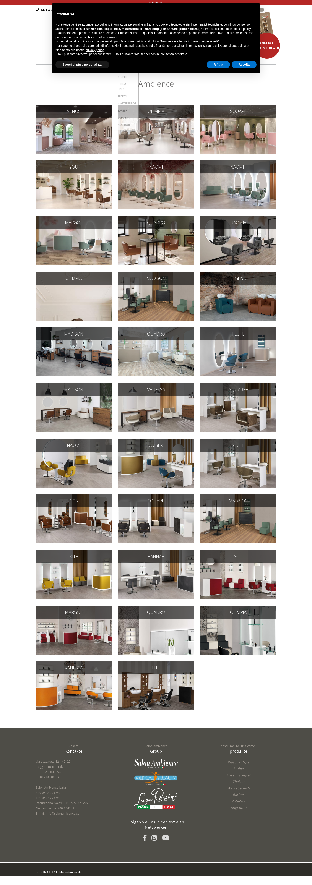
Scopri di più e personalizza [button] (82, 64)
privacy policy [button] (95, 50)
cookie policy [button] (242, 29)
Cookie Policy (66, 882)
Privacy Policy (50, 882)
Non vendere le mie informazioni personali (189, 41)
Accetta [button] (244, 64)
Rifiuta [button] (218, 64)
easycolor (66, 877)
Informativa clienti (70, 872)
